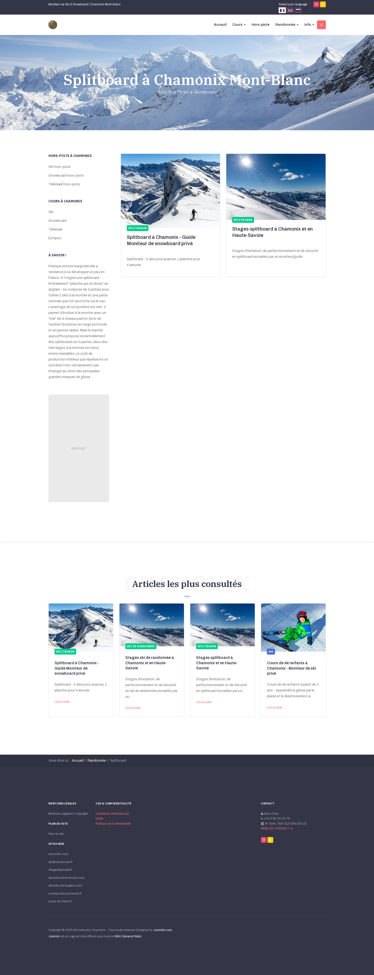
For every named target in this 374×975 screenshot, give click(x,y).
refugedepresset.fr (60, 869)
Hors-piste (261, 24)
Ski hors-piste (59, 167)
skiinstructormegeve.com (65, 885)
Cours (239, 24)
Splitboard (65, 651)
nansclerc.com (58, 854)
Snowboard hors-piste (66, 175)
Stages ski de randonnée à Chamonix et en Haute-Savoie (149, 663)
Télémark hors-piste (64, 184)
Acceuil (220, 24)
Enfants (54, 238)
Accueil (77, 760)
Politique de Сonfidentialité (113, 823)
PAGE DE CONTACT (277, 828)
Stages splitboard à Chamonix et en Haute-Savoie (216, 663)
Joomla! (53, 936)
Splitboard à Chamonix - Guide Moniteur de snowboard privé (77, 668)
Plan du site (56, 834)
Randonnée (287, 24)
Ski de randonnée (141, 646)
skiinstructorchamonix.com (66, 878)
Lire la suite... (63, 701)
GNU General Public (128, 936)
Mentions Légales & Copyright (68, 813)
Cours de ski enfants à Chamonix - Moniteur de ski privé (291, 668)
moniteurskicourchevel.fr (65, 893)
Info (309, 24)
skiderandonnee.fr (60, 862)
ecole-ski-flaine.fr (60, 901)
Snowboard (57, 221)
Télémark (55, 229)
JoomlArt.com (162, 930)
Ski (50, 212)
